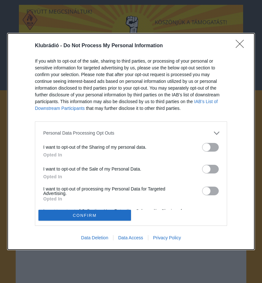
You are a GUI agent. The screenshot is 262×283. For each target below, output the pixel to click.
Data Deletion (94, 237)
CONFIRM (85, 215)
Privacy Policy (167, 237)
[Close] (242, 46)
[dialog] (131, 141)
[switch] (210, 147)
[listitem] (131, 133)
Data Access (130, 237)
